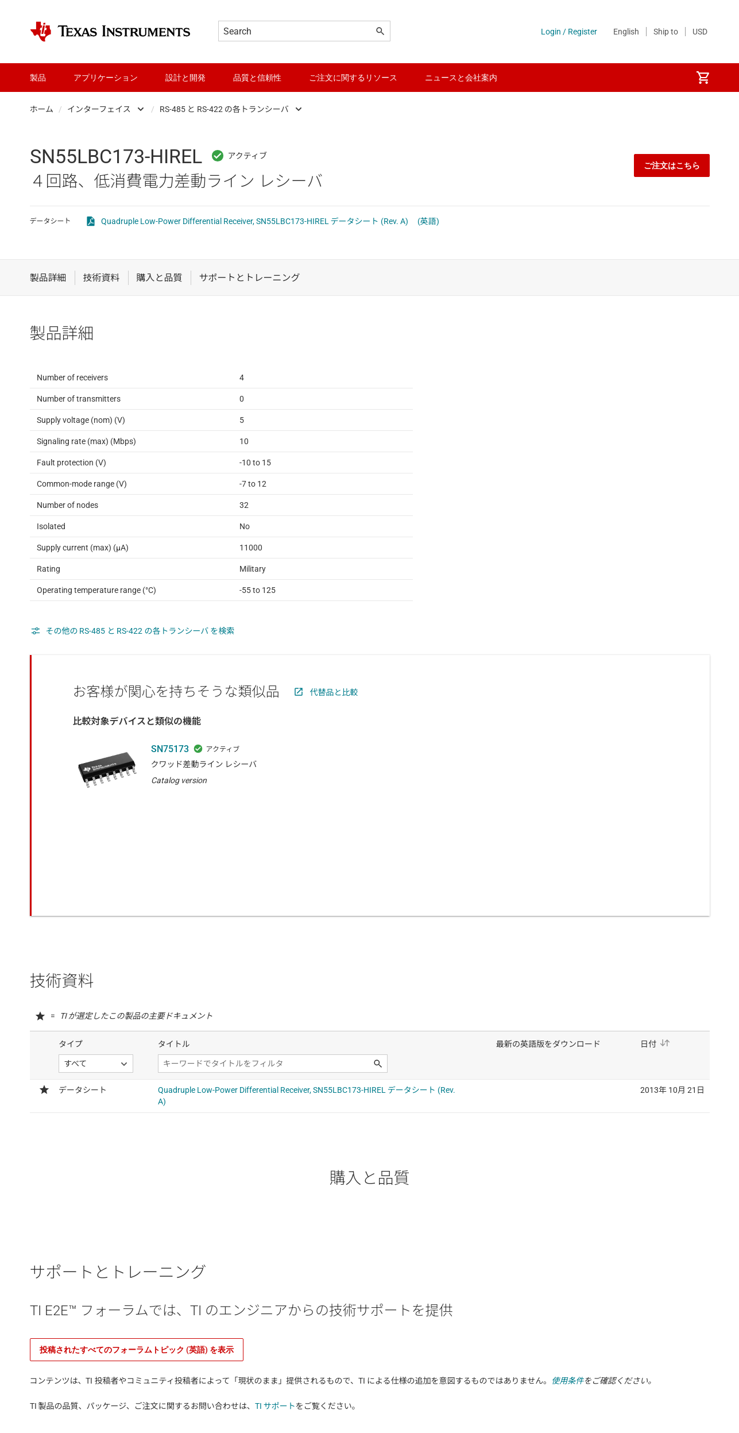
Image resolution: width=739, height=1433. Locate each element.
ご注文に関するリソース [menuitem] (353, 77)
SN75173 (170, 777)
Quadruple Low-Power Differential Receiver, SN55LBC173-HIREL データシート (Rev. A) (254, 221)
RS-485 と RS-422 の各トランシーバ (224, 109)
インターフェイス (99, 109)
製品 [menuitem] (38, 77)
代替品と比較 (334, 720)
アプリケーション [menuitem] (105, 77)
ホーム (42, 109)
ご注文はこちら (672, 165)
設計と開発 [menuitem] (185, 77)
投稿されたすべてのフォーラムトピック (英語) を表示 (137, 1295)
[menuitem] (702, 77)
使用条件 (567, 1326)
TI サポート (275, 1351)
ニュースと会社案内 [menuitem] (461, 77)
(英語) (428, 221)
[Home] (110, 31)
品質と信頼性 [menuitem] (257, 77)
